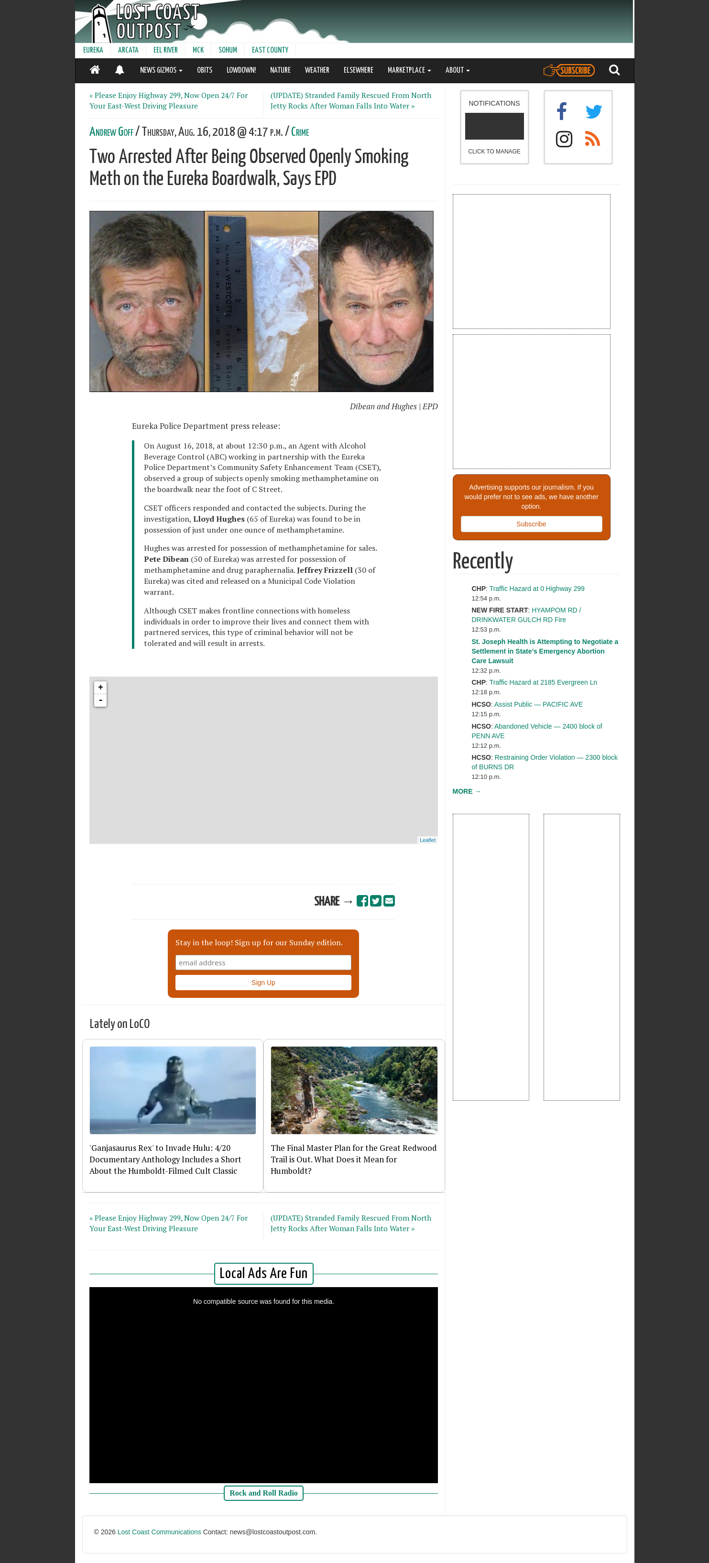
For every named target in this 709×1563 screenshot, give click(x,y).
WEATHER (317, 70)
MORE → (467, 791)
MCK (198, 50)
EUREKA (93, 50)
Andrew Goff (111, 132)
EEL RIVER (165, 50)
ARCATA (128, 50)
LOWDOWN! (241, 70)
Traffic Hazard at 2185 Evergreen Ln (544, 682)
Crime (300, 132)
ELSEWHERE (358, 70)
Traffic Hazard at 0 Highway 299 (537, 588)
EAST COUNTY (270, 50)
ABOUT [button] (458, 70)
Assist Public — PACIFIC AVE (538, 704)
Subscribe (531, 524)
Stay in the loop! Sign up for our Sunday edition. (259, 942)
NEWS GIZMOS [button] (161, 70)
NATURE (280, 70)
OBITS (204, 70)
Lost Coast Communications (159, 1532)
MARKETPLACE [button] (409, 70)
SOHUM (227, 50)
